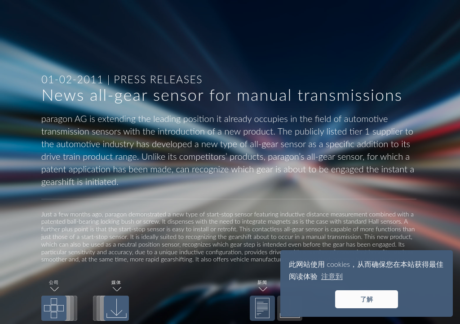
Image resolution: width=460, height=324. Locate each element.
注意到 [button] (332, 276)
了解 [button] (366, 299)
